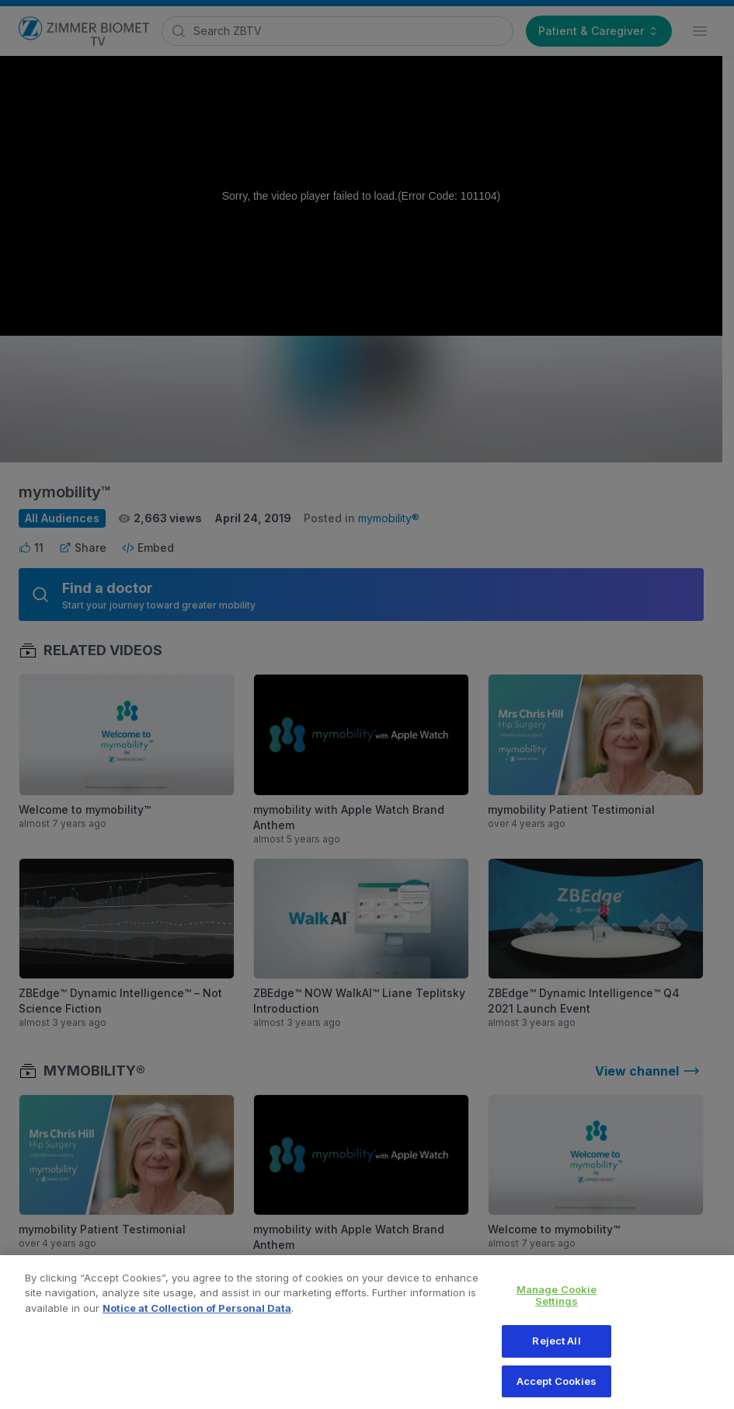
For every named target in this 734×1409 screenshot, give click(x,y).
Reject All (556, 1350)
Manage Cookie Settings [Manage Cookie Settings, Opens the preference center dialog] (557, 1304)
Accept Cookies (557, 1389)
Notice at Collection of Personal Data (197, 1316)
